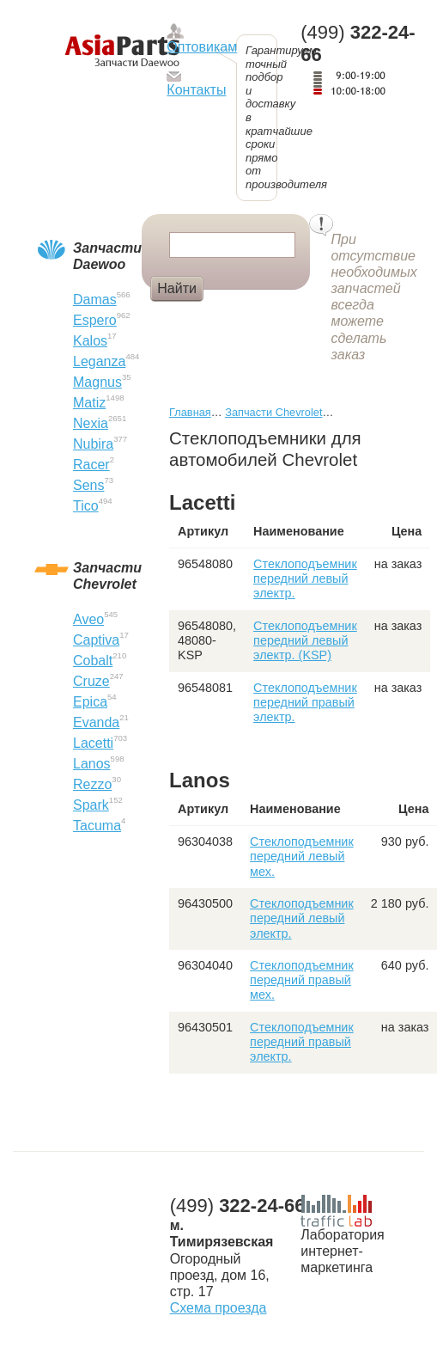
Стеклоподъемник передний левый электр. (305, 579)
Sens (88, 485)
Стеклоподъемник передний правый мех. (302, 980)
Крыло (239, 317)
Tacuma (97, 825)
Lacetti (93, 743)
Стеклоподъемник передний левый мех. (302, 856)
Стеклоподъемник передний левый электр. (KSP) (305, 641)
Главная (190, 412)
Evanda (96, 722)
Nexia (90, 423)
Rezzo (92, 784)
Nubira (93, 444)
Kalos (90, 341)
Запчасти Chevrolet (273, 412)
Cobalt (92, 660)
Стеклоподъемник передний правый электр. (305, 703)
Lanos (92, 763)
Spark (91, 805)
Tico (86, 506)
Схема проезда (218, 1308)
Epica (90, 702)
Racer (91, 464)
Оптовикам (202, 47)
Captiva (96, 640)
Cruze (91, 681)
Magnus (97, 382)
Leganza (99, 361)
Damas (95, 299)
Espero (95, 320)
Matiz (89, 402)
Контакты (196, 90)
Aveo (88, 619)
